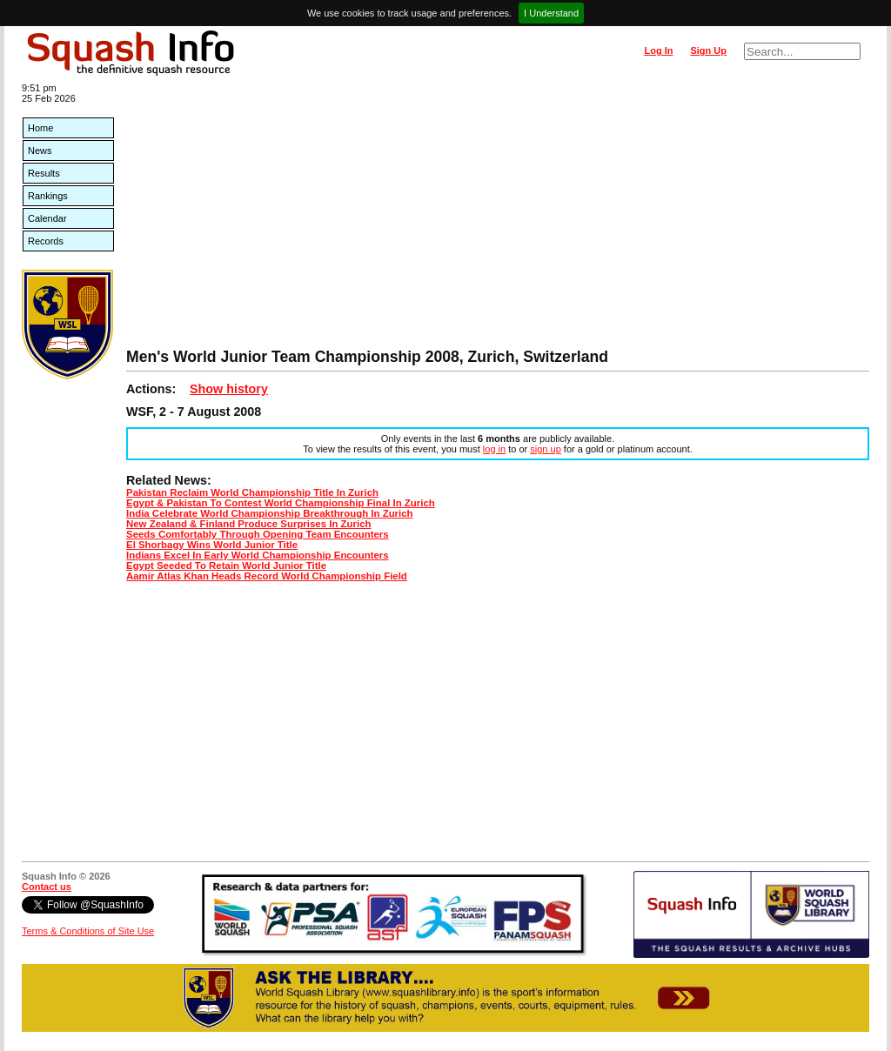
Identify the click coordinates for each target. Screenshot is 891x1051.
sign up (545, 449)
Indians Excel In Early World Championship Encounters (257, 555)
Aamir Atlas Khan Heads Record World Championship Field (266, 576)
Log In (658, 50)
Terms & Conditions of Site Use (88, 931)
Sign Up (708, 50)
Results (44, 173)
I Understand (551, 13)
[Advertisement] (497, 217)
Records (46, 241)
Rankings (48, 196)
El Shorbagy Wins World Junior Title (212, 544)
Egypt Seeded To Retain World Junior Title (226, 565)
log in (494, 449)
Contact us (46, 886)
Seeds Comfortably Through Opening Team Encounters (257, 534)
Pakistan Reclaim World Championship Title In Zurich (252, 492)
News (40, 150)
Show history (229, 389)
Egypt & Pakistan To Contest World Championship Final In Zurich (280, 503)
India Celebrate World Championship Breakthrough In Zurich (269, 513)
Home (40, 128)
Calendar (47, 218)
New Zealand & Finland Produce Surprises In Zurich (249, 524)
